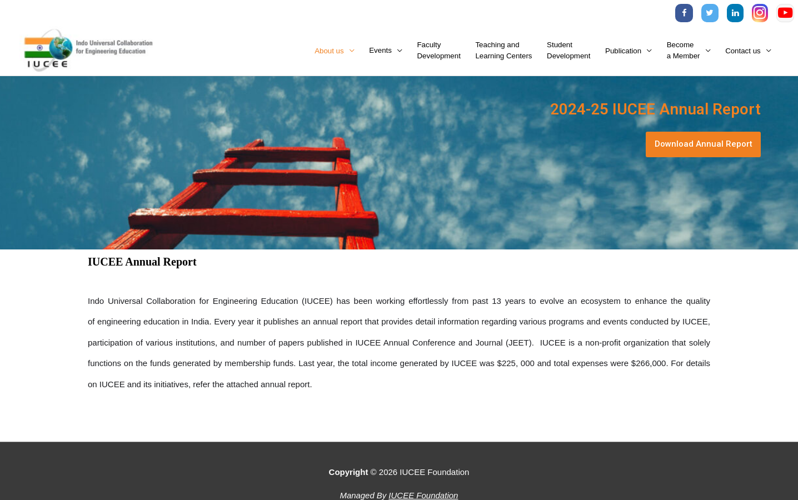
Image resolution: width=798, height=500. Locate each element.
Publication (623, 52)
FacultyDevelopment (439, 52)
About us (329, 52)
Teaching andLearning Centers (503, 52)
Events (380, 52)
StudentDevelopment (568, 52)
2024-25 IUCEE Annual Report (642, 110)
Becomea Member (683, 52)
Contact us (743, 52)
